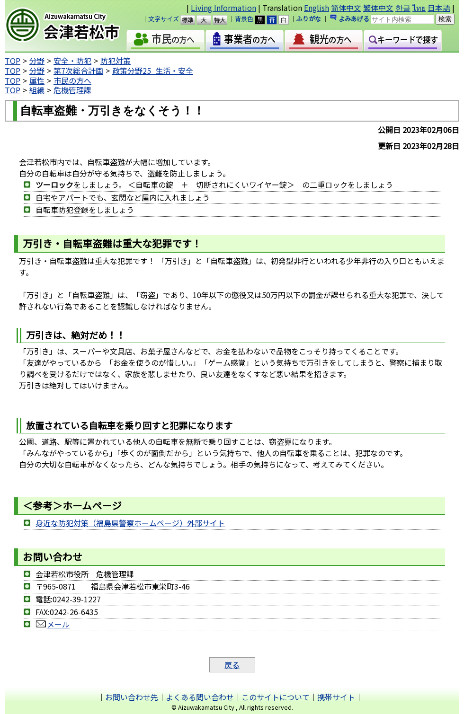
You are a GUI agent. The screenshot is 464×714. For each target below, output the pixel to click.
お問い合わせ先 (131, 697)
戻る (232, 664)
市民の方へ (72, 80)
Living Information (223, 7)
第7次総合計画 (78, 70)
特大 (224, 20)
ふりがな (308, 18)
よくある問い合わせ (200, 697)
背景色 (244, 18)
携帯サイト (336, 697)
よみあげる (354, 18)
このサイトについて (275, 697)
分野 (37, 60)
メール (53, 624)
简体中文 (346, 7)
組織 (37, 90)
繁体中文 (378, 7)
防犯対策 (115, 60)
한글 (402, 7)
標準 (192, 20)
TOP (12, 60)
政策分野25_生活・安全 (152, 70)
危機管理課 (72, 90)
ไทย (419, 7)
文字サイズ (163, 18)
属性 (37, 80)
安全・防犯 (72, 60)
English (316, 7)
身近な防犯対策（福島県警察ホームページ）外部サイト (130, 523)
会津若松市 (70, 26)
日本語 (439, 7)
